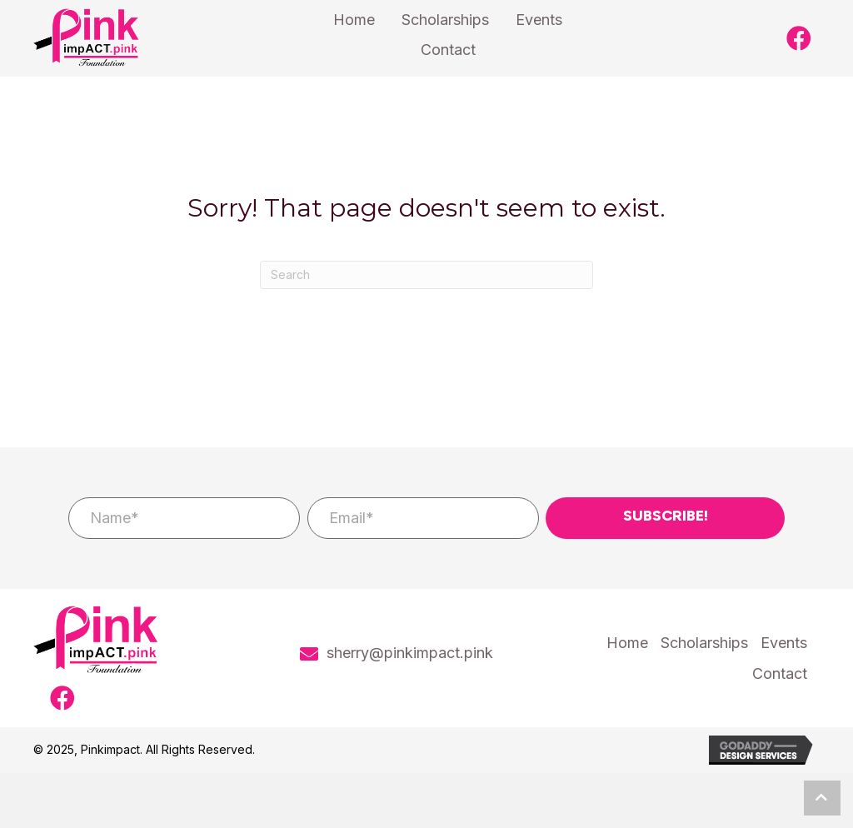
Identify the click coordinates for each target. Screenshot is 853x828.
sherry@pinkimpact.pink (410, 652)
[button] (798, 38)
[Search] (426, 275)
